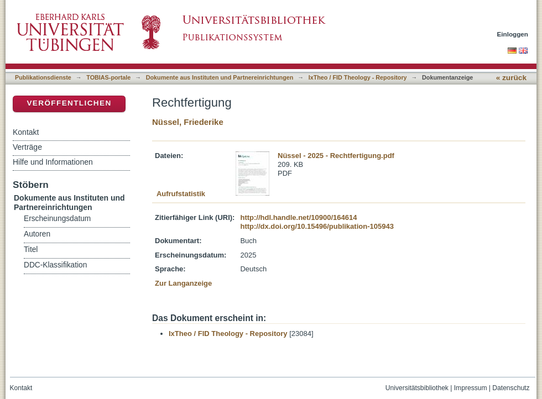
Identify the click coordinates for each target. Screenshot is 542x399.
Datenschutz (510, 388)
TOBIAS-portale (108, 77)
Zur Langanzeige (183, 283)
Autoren (37, 234)
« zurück (511, 78)
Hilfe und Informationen (53, 162)
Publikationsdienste (43, 77)
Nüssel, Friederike (187, 122)
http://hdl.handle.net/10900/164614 (298, 217)
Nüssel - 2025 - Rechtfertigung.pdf (336, 155)
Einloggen (513, 34)
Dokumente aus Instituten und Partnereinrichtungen (220, 77)
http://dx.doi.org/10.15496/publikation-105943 (316, 226)
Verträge (27, 147)
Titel (31, 249)
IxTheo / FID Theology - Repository (358, 77)
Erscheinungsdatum (57, 218)
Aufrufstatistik (181, 194)
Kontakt (26, 132)
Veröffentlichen (69, 103)
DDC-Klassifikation (55, 265)
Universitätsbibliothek (417, 388)
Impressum (470, 388)
